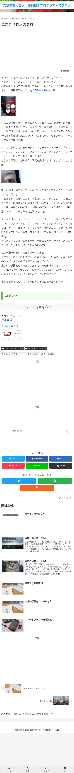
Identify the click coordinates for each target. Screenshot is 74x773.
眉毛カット (8, 354)
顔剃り (51, 354)
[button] (67, 433)
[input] (37, 433)
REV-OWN (40, 90)
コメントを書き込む (37, 307)
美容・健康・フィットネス (36, 348)
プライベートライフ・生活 (13, 348)
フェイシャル (20, 354)
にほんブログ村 (9, 326)
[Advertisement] (37, 47)
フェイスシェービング (37, 354)
